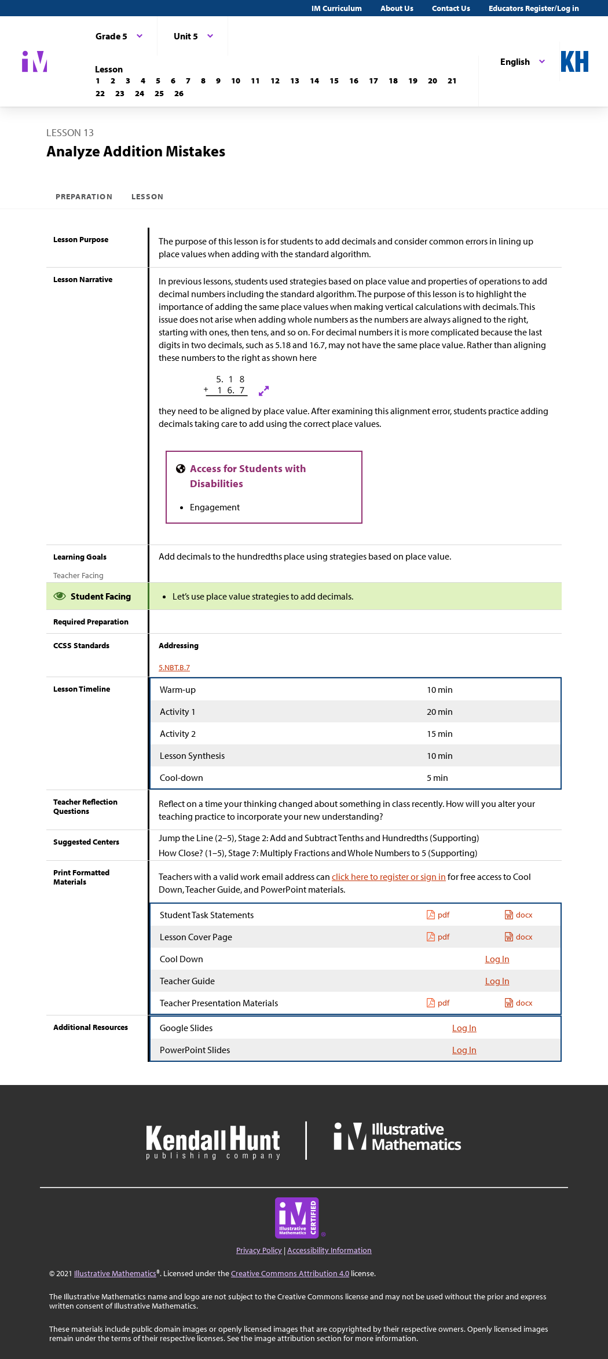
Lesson (147, 196)
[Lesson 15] (334, 80)
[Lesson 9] (218, 80)
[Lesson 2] (112, 80)
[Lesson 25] (159, 93)
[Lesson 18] (393, 80)
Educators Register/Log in (534, 8)
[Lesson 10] (236, 80)
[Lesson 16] (354, 80)
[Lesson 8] (203, 80)
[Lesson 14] (314, 80)
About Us (396, 8)
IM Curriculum (337, 8)
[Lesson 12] (275, 80)
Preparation (84, 196)
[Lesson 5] (158, 80)
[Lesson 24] (139, 93)
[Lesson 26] (179, 93)
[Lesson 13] (295, 80)
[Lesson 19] (413, 80)
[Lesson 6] (173, 80)
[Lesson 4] (143, 80)
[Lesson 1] (97, 80)
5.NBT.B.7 (174, 667)
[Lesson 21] (452, 80)
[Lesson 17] (373, 80)
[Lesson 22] (100, 93)
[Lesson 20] (432, 80)
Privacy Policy (259, 1250)
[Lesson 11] (255, 80)
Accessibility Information (329, 1250)
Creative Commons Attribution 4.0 (290, 1273)
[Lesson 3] (127, 80)
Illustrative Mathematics (115, 1273)
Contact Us (451, 8)
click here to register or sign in (389, 876)
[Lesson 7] (188, 80)
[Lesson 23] (120, 93)
